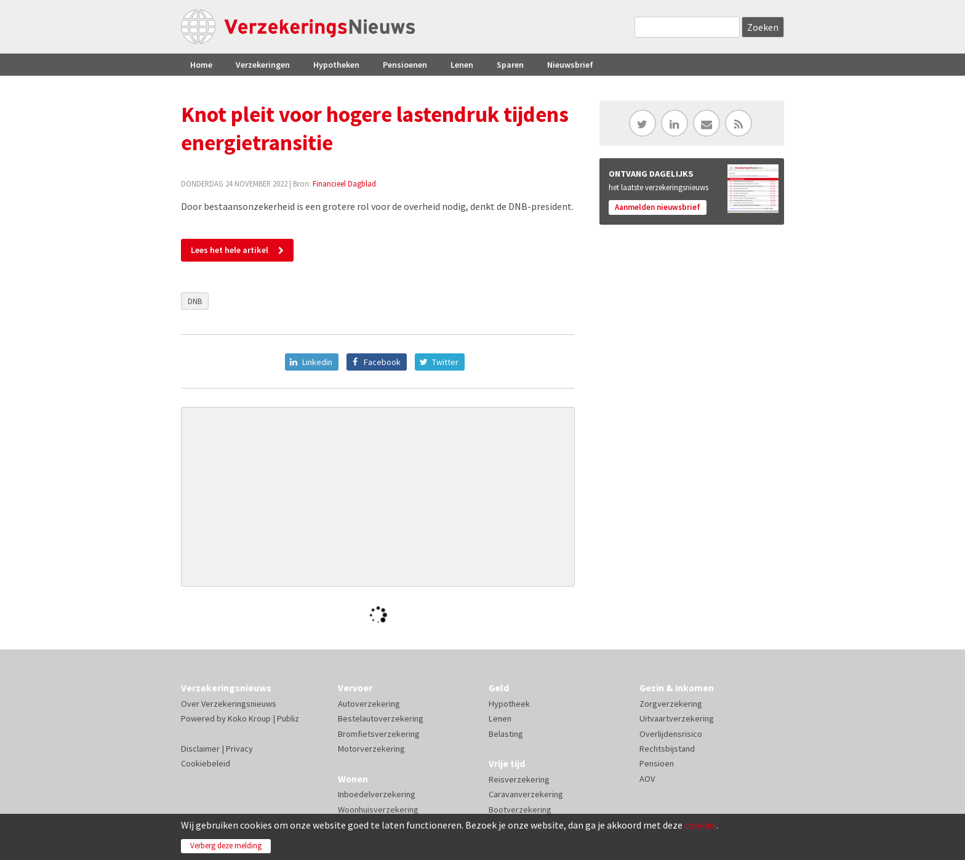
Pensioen (656, 763)
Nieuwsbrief (570, 64)
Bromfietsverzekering (379, 733)
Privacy (239, 748)
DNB (195, 301)
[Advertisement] (378, 497)
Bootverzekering (520, 809)
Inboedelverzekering (376, 794)
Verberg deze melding (226, 845)
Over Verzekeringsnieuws (228, 703)
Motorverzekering (371, 748)
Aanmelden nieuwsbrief (657, 207)
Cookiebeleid (205, 763)
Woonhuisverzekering (378, 809)
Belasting (506, 733)
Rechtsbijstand (667, 748)
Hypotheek (509, 703)
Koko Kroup (249, 718)
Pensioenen (405, 64)
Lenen (461, 64)
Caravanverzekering (526, 794)
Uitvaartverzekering (676, 718)
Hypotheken (336, 64)
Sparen (510, 64)
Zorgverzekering (670, 703)
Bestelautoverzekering (380, 718)
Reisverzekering (519, 779)
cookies (700, 825)
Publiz (288, 718)
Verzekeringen (263, 64)
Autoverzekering (369, 703)
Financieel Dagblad (344, 183)
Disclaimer (200, 748)
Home (201, 64)
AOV (647, 778)
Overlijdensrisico (670, 733)
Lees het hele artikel (229, 249)
